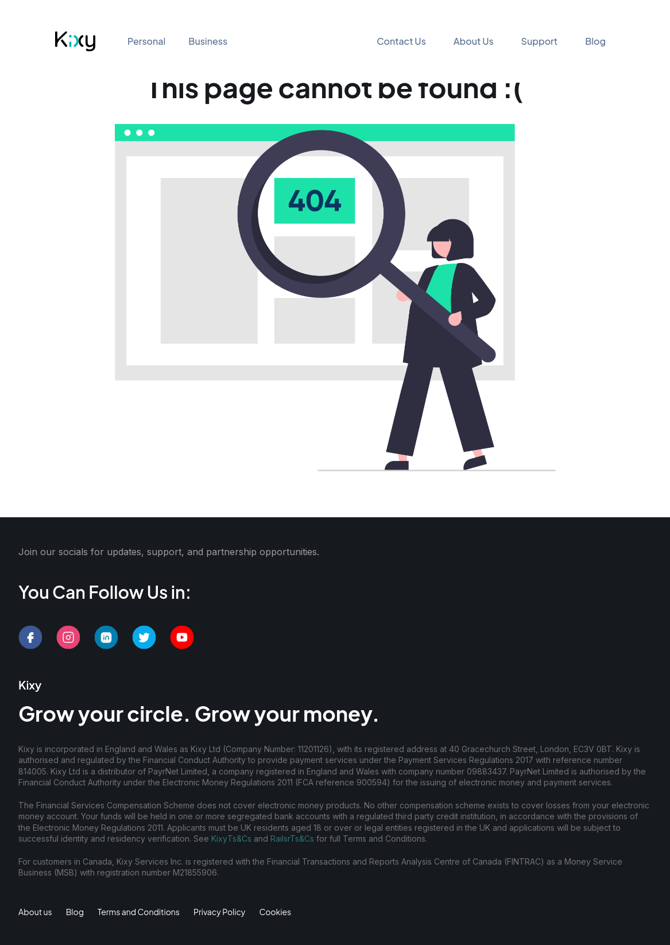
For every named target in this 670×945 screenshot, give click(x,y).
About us (35, 912)
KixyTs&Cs (231, 838)
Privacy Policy (219, 912)
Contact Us (401, 41)
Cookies (275, 912)
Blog (595, 41)
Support (539, 41)
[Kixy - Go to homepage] (75, 41)
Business (207, 41)
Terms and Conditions (139, 912)
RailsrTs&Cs (292, 838)
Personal (146, 41)
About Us (474, 41)
